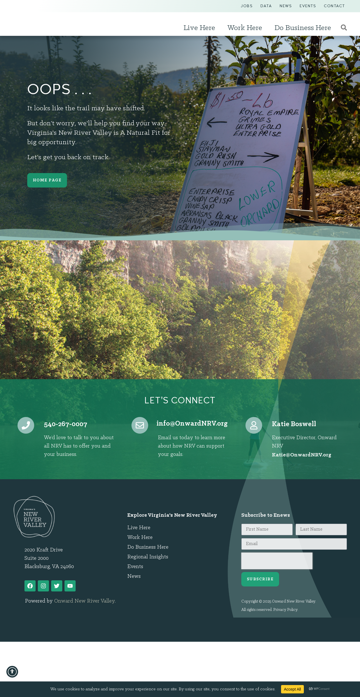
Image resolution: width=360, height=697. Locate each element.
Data (266, 6)
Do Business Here (304, 28)
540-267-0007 (65, 424)
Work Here (246, 28)
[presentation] (276, 561)
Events (308, 6)
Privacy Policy (285, 610)
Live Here (200, 28)
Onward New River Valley (84, 601)
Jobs (247, 6)
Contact (334, 6)
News (286, 6)
